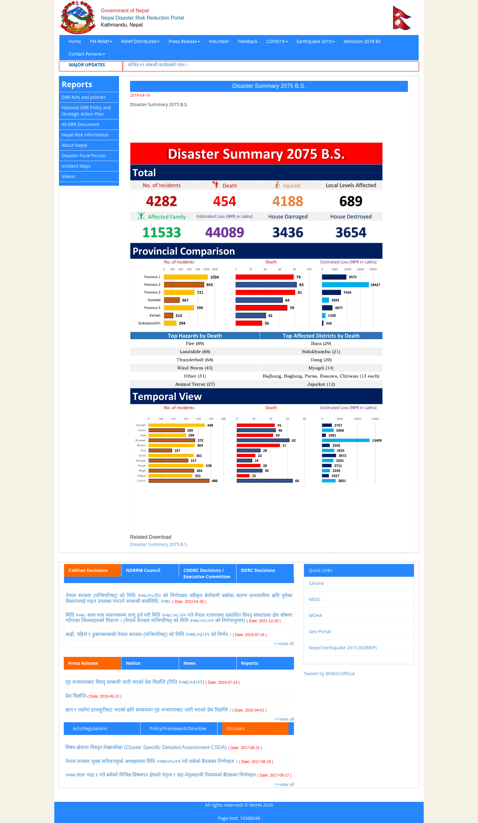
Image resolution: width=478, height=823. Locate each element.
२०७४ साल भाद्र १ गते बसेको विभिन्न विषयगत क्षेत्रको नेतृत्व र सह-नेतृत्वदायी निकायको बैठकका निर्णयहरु (178, 775)
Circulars (236, 728)
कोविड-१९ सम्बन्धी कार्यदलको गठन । (158, 65)
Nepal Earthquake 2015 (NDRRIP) (343, 648)
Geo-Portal (320, 631)
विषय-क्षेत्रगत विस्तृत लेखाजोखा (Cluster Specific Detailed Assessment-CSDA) (163, 747)
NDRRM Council (143, 570)
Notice (133, 663)
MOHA (315, 615)
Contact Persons (87, 54)
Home (75, 41)
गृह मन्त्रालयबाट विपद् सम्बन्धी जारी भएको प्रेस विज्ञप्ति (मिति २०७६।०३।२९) (152, 682)
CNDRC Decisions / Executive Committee (206, 573)
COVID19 (277, 41)
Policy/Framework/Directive (178, 728)
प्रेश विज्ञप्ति (93, 696)
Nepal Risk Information (85, 135)
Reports (77, 84)
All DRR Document (80, 124)
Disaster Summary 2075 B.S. (159, 544)
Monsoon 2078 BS (362, 41)
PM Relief (101, 41)
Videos (68, 176)
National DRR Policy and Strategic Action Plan (86, 111)
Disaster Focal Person (84, 156)
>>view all (284, 643)
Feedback (247, 41)
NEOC (315, 599)
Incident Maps (76, 166)
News (189, 663)
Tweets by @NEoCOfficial (329, 673)
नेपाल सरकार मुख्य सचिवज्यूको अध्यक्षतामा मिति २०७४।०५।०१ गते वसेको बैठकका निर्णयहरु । (169, 761)
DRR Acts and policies (83, 97)
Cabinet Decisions (88, 570)
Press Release (184, 41)
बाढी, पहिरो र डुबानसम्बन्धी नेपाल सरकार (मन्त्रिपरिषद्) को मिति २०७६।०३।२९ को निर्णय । (166, 634)
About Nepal (74, 145)
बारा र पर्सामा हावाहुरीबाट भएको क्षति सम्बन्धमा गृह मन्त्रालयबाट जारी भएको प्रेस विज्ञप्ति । (165, 709)
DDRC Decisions (258, 570)
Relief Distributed (140, 41)
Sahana (316, 583)
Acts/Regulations (90, 728)
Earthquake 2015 (316, 41)
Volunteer (219, 41)
